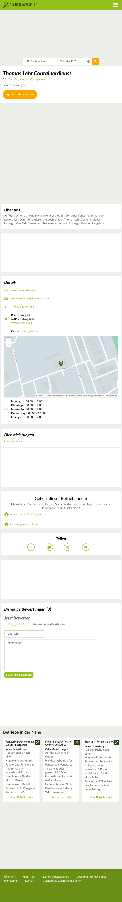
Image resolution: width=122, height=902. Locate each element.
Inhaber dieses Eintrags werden (29, 514)
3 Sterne (19, 625)
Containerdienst (13, 441)
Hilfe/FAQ (29, 876)
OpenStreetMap (111, 396)
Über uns (9, 876)
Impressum (10, 880)
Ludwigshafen (19, 79)
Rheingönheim (38, 79)
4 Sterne (23, 625)
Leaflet (39, 396)
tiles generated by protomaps (82, 396)
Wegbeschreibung (21, 323)
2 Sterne (14, 625)
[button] (61, 363)
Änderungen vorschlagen (25, 524)
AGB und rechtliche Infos (91, 876)
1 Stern (9, 625)
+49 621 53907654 (22, 306)
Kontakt (29, 880)
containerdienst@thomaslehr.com (30, 298)
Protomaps (98, 396)
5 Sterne (28, 625)
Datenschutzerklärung (56, 876)
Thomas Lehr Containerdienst (37, 73)
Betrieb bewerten (20, 94)
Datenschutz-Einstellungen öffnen (62, 880)
